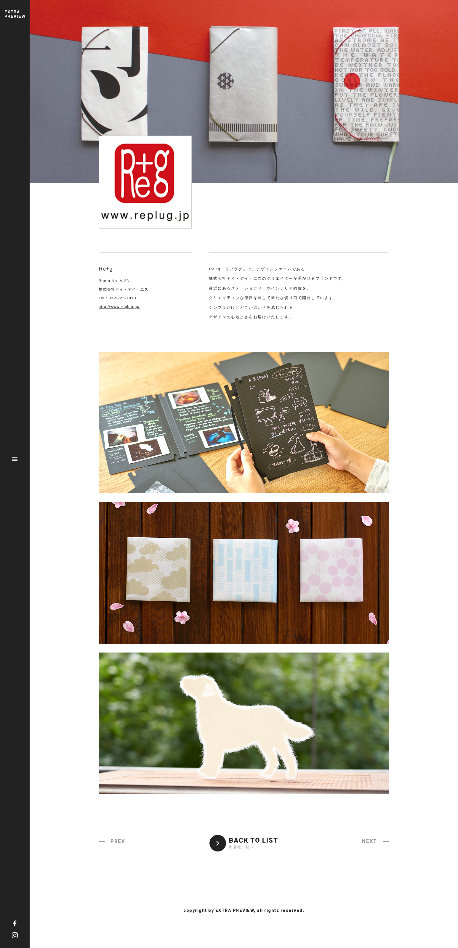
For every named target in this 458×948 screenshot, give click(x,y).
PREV (118, 841)
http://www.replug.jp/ (119, 306)
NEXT (369, 841)
